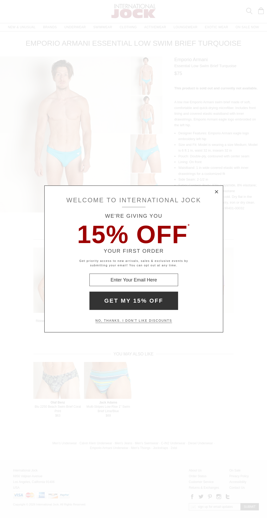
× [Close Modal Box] (216, 192)
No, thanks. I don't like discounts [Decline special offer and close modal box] (133, 321)
